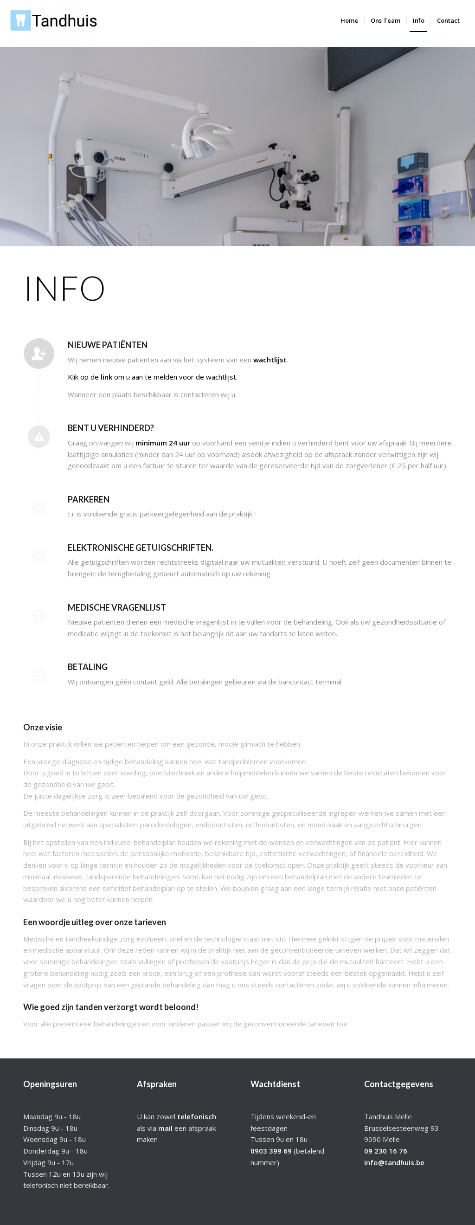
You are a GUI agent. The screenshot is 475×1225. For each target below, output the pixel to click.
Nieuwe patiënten (108, 345)
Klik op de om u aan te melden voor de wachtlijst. (153, 376)
